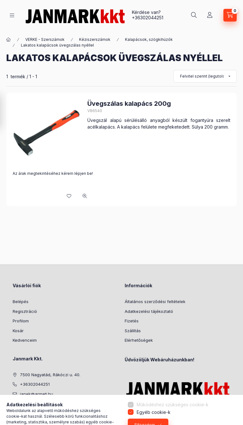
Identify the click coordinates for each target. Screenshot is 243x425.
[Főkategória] (8, 39)
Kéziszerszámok (94, 39)
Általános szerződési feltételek (155, 301)
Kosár (18, 330)
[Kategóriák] (12, 15)
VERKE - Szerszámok (45, 39)
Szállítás (133, 330)
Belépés (20, 301)
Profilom (21, 320)
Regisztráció (25, 311)
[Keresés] (194, 15)
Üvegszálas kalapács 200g (129, 103)
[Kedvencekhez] (69, 196)
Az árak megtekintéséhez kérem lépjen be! (53, 173)
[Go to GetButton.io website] (228, 419)
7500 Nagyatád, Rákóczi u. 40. (50, 374)
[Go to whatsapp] (228, 407)
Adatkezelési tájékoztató (149, 311)
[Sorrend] (205, 76)
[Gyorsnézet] (84, 196)
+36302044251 (147, 17)
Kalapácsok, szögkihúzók (149, 39)
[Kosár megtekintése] (230, 15)
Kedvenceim (25, 340)
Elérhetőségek (139, 340)
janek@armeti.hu (36, 393)
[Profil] (209, 15)
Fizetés (132, 320)
